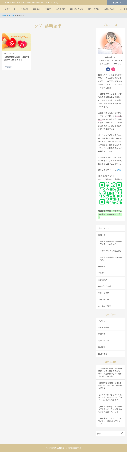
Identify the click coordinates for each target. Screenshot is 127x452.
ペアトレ (101, 320)
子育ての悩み (103, 327)
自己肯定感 (102, 353)
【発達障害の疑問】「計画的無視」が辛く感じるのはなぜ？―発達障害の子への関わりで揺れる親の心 (110, 372)
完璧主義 (101, 334)
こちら (119, 170)
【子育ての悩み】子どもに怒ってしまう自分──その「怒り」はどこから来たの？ (110, 397)
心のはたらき (103, 340)
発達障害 (101, 347)
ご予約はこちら (117, 2)
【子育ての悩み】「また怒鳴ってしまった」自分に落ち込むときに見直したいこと (110, 409)
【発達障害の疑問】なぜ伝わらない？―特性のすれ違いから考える (110, 385)
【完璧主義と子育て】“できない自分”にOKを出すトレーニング (110, 421)
